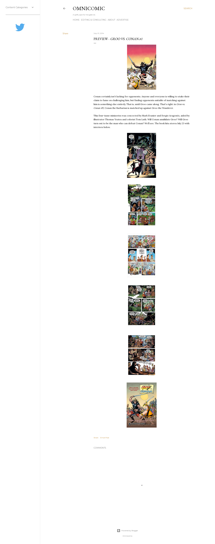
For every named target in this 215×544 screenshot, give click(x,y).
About (111, 20)
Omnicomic (89, 8)
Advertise (123, 20)
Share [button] (65, 33)
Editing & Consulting (93, 20)
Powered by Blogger (127, 530)
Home (76, 20)
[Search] (188, 8)
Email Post (104, 438)
